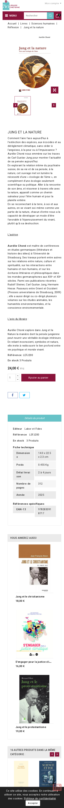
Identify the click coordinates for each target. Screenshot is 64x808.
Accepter (33, 803)
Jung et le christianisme (30, 596)
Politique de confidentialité (40, 798)
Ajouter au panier (38, 377)
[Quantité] (12, 377)
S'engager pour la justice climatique (37, 661)
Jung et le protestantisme (31, 727)
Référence (20, 434)
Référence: (15, 355)
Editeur (17, 428)
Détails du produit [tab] (35, 418)
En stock (13, 360)
